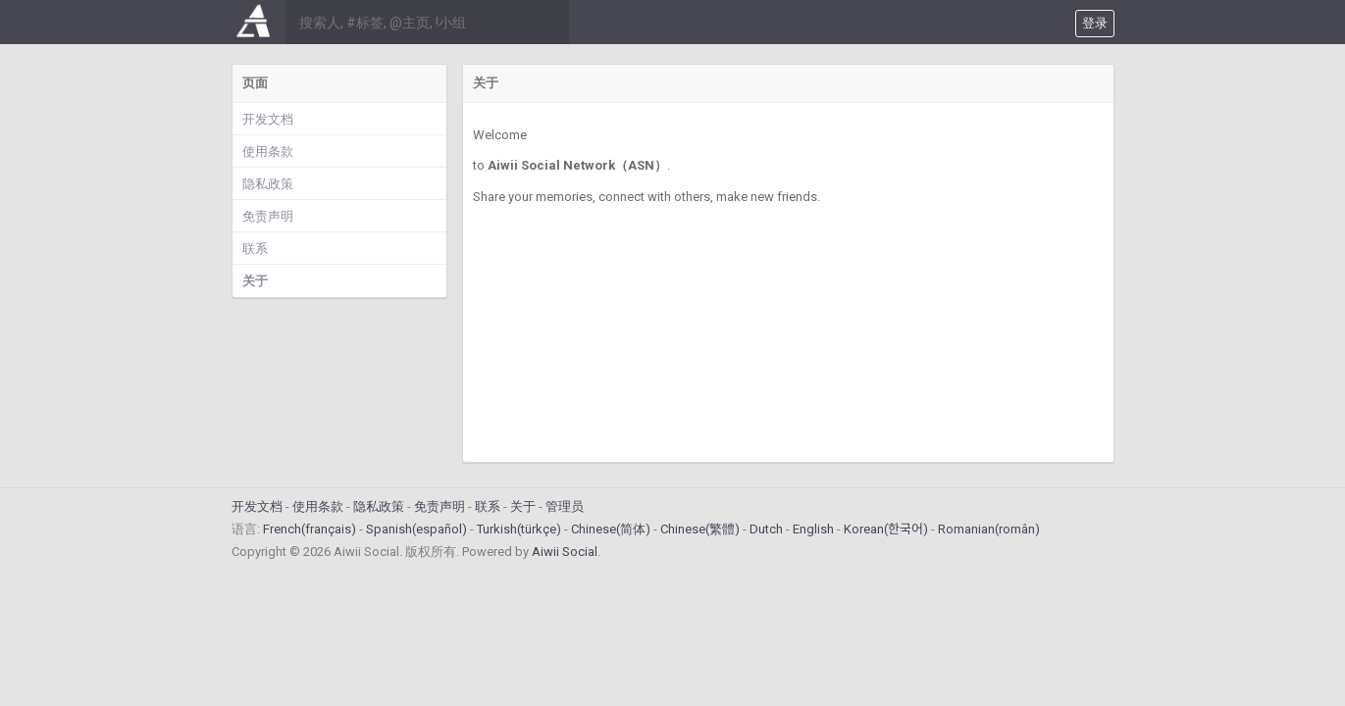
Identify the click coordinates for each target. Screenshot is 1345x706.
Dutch (766, 529)
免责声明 (267, 216)
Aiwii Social (564, 551)
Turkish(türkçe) (519, 529)
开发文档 (267, 119)
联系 (255, 248)
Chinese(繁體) (700, 529)
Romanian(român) (989, 529)
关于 (255, 281)
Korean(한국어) (886, 529)
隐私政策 (267, 183)
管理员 (564, 506)
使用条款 (267, 151)
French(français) (309, 529)
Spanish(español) (416, 529)
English (813, 529)
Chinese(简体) (610, 529)
